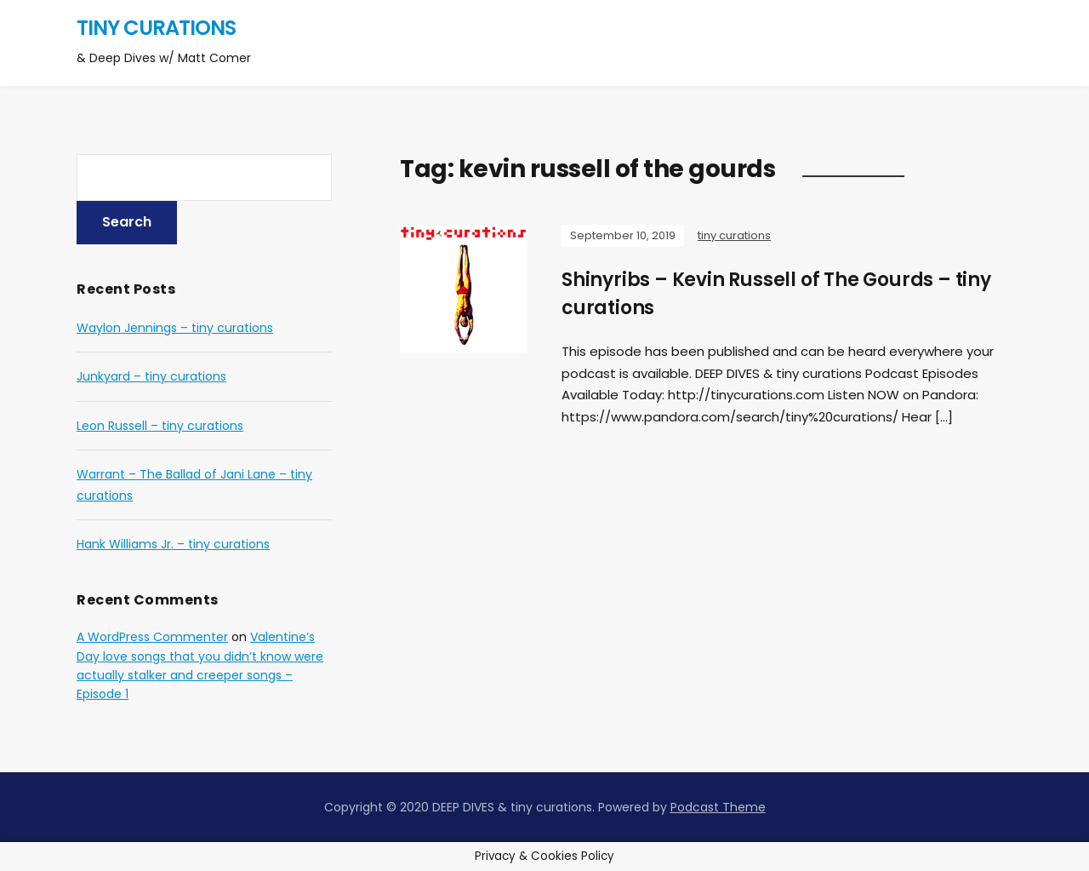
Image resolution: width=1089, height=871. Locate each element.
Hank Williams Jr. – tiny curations (173, 544)
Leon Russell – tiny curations (160, 425)
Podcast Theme (718, 807)
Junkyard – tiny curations (151, 376)
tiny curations (156, 28)
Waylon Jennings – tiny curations (175, 327)
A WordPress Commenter (152, 636)
